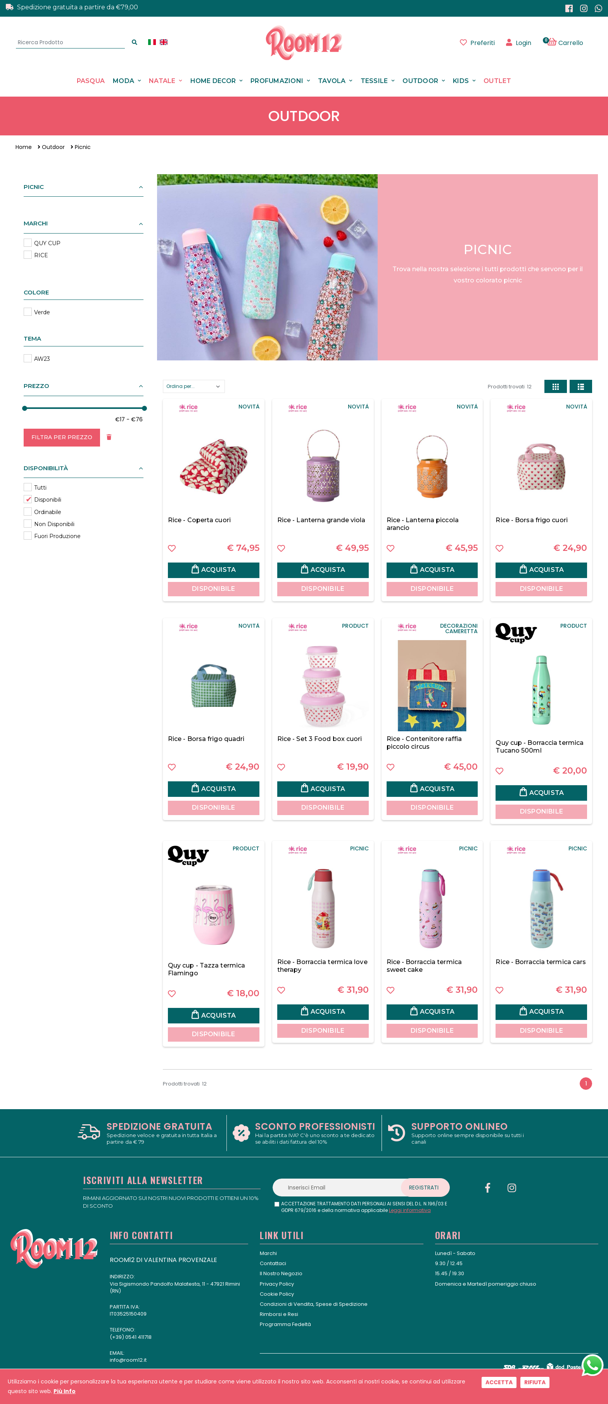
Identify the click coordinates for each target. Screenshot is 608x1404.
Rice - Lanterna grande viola (321, 520)
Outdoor (420, 81)
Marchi (268, 1253)
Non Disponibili (54, 524)
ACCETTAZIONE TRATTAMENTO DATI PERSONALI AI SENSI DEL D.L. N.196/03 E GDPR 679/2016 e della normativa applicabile (364, 1207)
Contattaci (273, 1263)
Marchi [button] (36, 223)
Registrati (424, 1187)
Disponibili (47, 499)
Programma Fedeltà (285, 1324)
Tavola (332, 81)
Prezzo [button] (36, 386)
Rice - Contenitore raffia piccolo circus (424, 742)
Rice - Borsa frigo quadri (206, 739)
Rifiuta (535, 1382)
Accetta (499, 1382)
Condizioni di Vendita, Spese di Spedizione (314, 1304)
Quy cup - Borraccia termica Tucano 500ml (540, 746)
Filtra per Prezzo (61, 437)
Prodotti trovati (510, 386)
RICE (41, 255)
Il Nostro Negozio (281, 1273)
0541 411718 (138, 1337)
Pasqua (91, 81)
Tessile (374, 81)
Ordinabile (47, 512)
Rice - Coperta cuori (199, 520)
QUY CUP (47, 243)
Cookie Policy (277, 1294)
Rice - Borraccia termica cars (541, 962)
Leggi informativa (410, 1210)
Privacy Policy (277, 1284)
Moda (123, 81)
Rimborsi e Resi (279, 1314)
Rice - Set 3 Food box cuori (319, 739)
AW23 (42, 358)
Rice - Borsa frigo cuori (531, 520)
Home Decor (213, 81)
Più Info (65, 1391)
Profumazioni (276, 81)
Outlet (497, 81)
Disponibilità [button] (46, 468)
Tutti (40, 487)
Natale (162, 81)
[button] (569, 42)
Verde (42, 312)
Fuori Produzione (57, 536)
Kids (461, 81)
